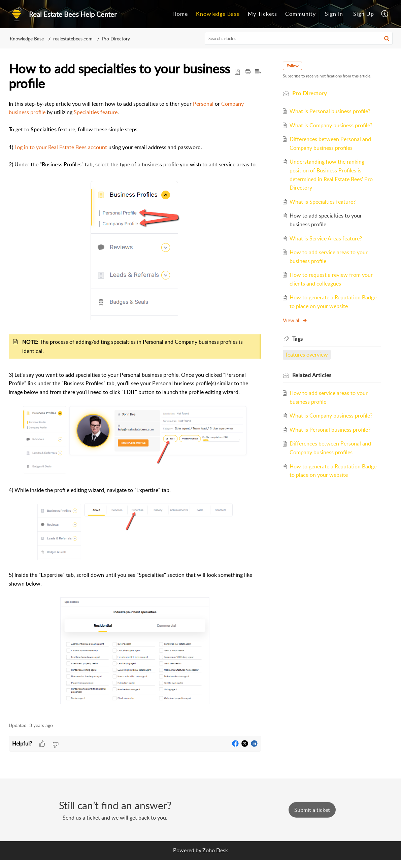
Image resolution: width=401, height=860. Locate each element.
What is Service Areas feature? (326, 238)
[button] (385, 14)
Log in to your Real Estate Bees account (60, 147)
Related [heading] (312, 375)
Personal (203, 103)
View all (295, 320)
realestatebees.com (73, 38)
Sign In (334, 14)
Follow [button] (292, 66)
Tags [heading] (297, 338)
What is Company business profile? (331, 125)
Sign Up (363, 14)
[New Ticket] (312, 810)
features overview (307, 354)
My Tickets (262, 14)
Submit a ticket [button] (312, 810)
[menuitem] (180, 14)
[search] (299, 38)
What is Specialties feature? (323, 201)
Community (300, 14)
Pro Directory (116, 38)
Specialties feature (96, 112)
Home (180, 14)
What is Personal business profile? (330, 111)
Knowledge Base (218, 14)
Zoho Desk (215, 850)
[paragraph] (135, 407)
